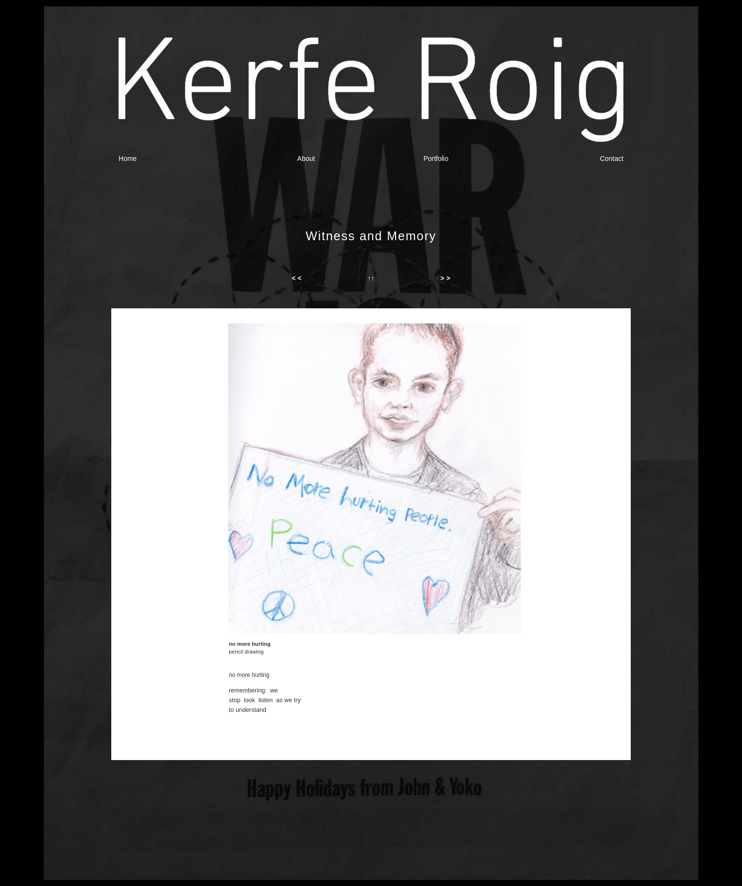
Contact (611, 158)
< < (296, 278)
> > (445, 278)
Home (128, 158)
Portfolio (435, 158)
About (306, 158)
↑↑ (370, 278)
